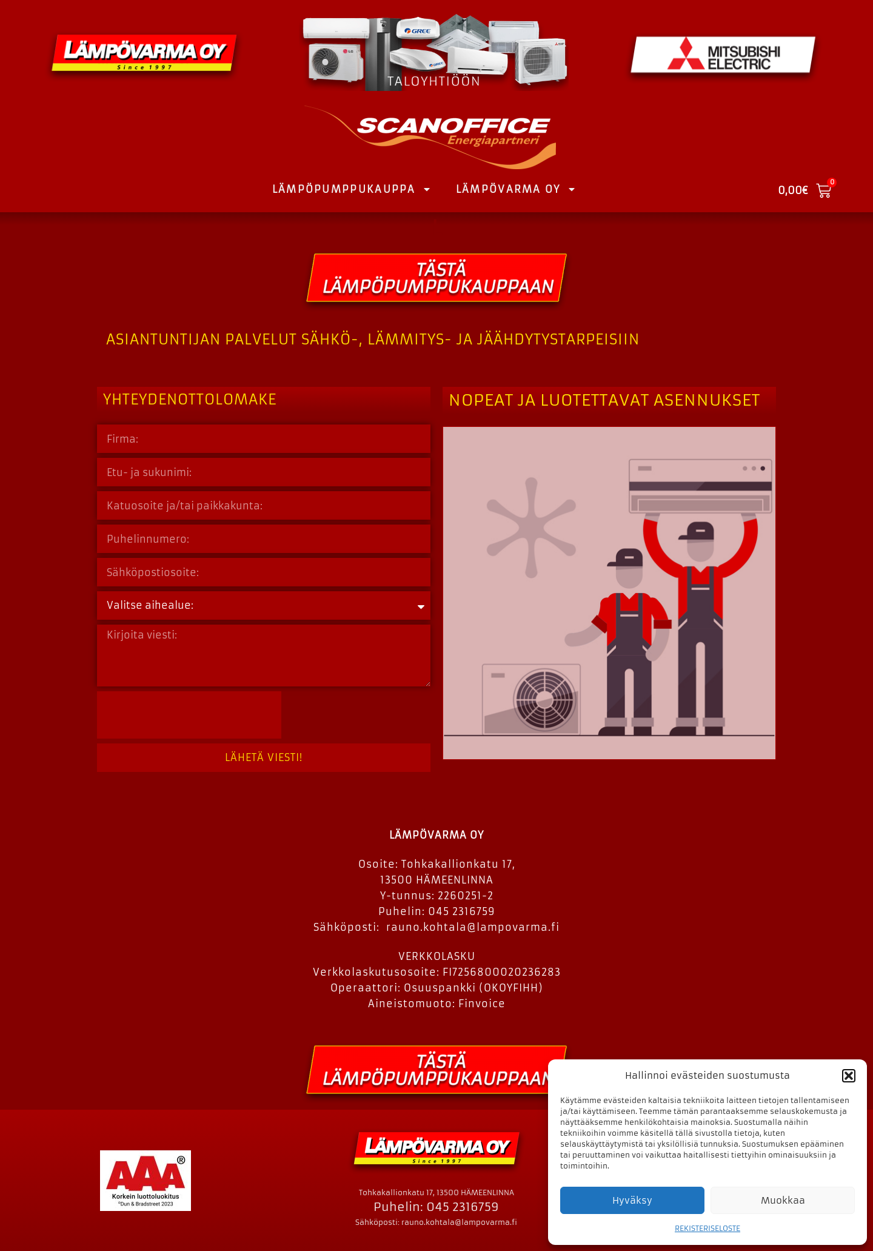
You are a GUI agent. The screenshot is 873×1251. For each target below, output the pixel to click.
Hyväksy (632, 1200)
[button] (849, 1076)
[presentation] (189, 715)
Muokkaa (783, 1200)
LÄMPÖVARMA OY (516, 189)
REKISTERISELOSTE (707, 1228)
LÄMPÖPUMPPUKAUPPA (352, 189)
